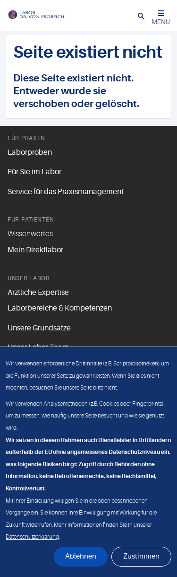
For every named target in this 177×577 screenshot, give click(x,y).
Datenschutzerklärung (32, 536)
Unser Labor (29, 278)
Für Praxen (26, 138)
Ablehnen (80, 556)
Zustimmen (141, 556)
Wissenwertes (30, 234)
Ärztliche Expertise (38, 292)
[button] (141, 15)
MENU (161, 18)
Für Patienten (31, 219)
